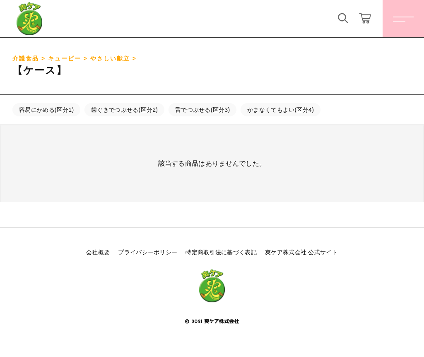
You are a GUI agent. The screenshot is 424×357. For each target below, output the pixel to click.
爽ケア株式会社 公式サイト (301, 252)
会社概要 (98, 252)
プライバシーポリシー (147, 252)
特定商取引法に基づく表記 (221, 252)
